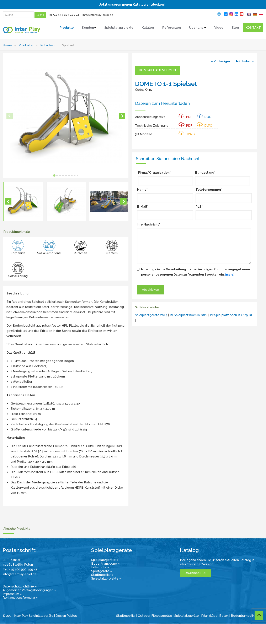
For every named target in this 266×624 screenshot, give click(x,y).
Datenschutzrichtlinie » (20, 586)
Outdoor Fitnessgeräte (155, 616)
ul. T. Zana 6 (11, 560)
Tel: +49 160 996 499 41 (20, 569)
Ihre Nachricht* (148, 224)
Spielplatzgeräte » (104, 560)
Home (7, 45)
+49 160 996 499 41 (66, 14)
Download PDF (196, 573)
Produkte (26, 45)
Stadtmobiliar (125, 616)
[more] (229, 274)
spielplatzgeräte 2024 (151, 315)
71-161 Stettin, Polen (18, 564)
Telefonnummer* (209, 189)
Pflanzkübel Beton (215, 616)
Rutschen (47, 45)
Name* (142, 189)
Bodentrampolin (243, 616)
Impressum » (12, 594)
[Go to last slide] (8, 201)
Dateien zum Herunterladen (162, 103)
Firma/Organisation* (154, 172)
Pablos (72, 616)
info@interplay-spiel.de (98, 14)
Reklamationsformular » (20, 597)
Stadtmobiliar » (102, 575)
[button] (23, 201)
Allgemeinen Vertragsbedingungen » (29, 590)
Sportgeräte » (101, 571)
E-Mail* (142, 206)
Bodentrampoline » (105, 563)
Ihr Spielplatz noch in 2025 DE (231, 315)
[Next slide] (122, 116)
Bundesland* (205, 172)
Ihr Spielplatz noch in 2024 (189, 315)
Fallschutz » (100, 567)
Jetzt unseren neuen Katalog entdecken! (132, 4)
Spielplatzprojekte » (106, 578)
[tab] (54, 175)
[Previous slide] (9, 116)
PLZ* (199, 206)
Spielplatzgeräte (186, 616)
